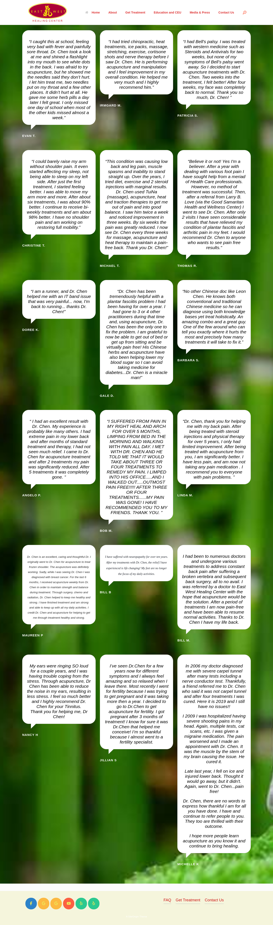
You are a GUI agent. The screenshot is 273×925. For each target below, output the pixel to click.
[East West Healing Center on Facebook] (31, 903)
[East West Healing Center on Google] (43, 903)
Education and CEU (167, 12)
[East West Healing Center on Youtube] (68, 903)
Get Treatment (135, 12)
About (112, 12)
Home (92, 12)
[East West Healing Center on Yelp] (81, 903)
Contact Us (226, 12)
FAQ (167, 900)
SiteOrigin (133, 916)
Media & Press (200, 12)
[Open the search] (244, 12)
